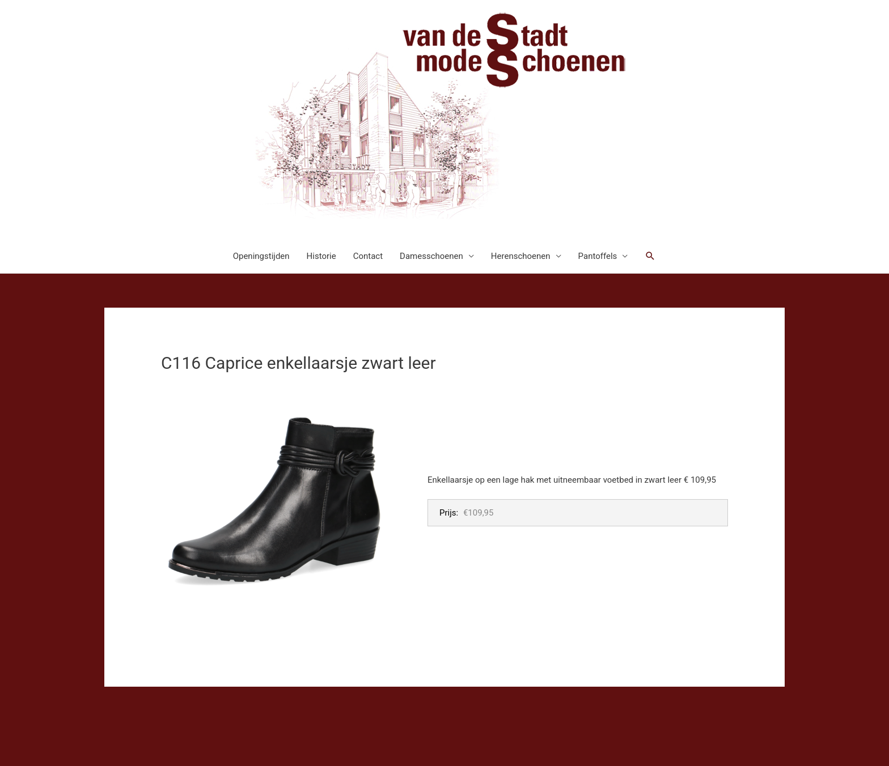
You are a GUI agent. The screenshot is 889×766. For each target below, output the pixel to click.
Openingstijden (261, 256)
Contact (368, 256)
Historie (321, 256)
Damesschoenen (431, 256)
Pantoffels (597, 256)
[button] (650, 256)
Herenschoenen (521, 256)
